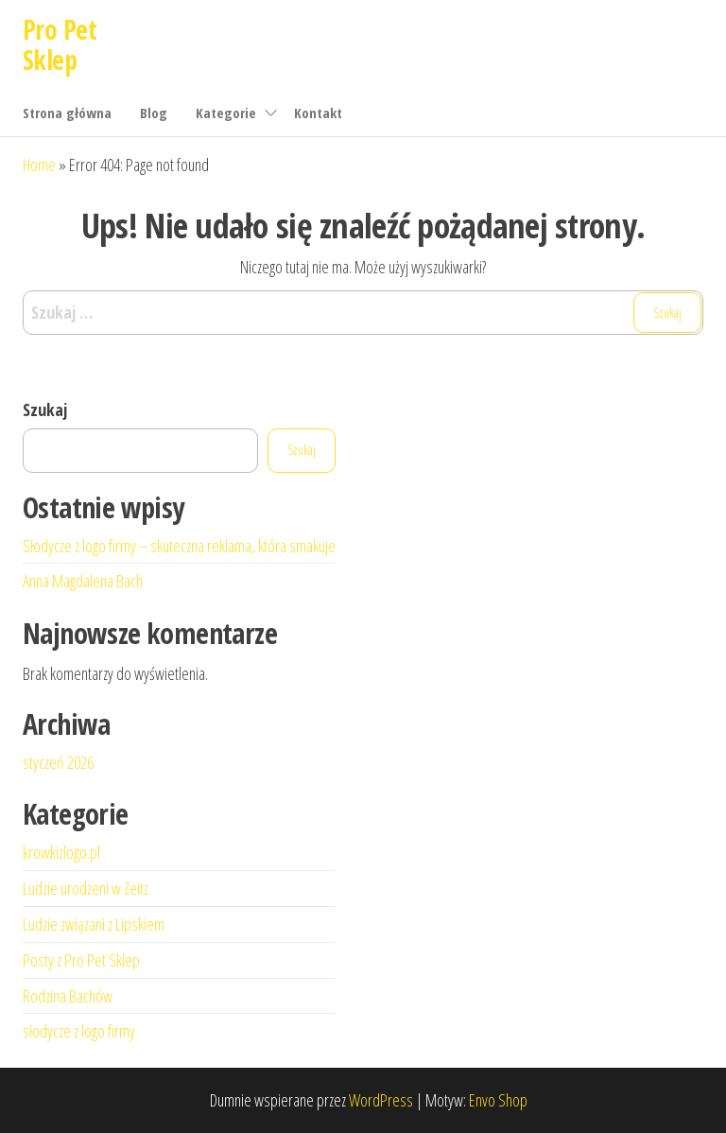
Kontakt (318, 112)
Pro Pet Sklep (59, 44)
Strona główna (67, 112)
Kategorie (226, 112)
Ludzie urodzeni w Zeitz (85, 888)
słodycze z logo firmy (79, 1031)
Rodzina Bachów (67, 996)
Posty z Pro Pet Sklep (81, 960)
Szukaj (45, 409)
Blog (153, 112)
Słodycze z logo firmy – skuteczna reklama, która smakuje (179, 545)
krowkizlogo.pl (61, 852)
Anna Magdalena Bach (83, 580)
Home (39, 164)
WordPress (381, 1100)
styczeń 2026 (58, 762)
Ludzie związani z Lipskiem (93, 924)
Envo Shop (498, 1100)
